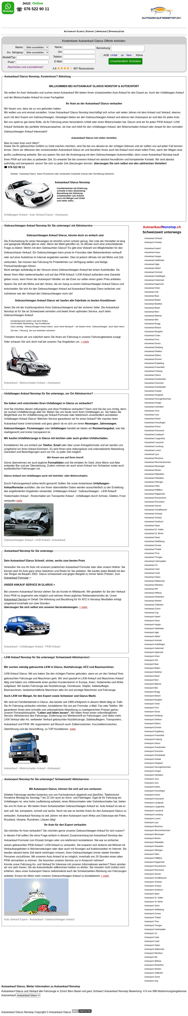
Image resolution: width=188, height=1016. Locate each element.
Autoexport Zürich (152, 977)
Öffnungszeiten (116, 31)
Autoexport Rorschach (154, 870)
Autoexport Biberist (152, 684)
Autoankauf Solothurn (153, 521)
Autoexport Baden (152, 668)
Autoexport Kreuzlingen (154, 791)
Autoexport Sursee (152, 913)
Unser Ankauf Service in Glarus (28, 584)
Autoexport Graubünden (155, 747)
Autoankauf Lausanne (154, 442)
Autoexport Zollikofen (153, 973)
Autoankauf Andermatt (154, 280)
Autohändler (107, 269)
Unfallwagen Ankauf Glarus (20, 418)
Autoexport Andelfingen (154, 644)
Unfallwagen (83, 496)
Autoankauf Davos (152, 343)
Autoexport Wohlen (152, 969)
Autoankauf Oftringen (153, 482)
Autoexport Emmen (152, 727)
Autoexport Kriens (152, 795)
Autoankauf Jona (151, 411)
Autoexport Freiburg (153, 739)
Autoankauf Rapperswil (154, 494)
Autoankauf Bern (151, 312)
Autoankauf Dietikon (153, 351)
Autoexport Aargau (152, 624)
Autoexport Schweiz (153, 242)
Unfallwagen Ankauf (172, 92)
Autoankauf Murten (152, 470)
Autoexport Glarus (152, 743)
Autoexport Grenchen (153, 751)
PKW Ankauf (164, 122)
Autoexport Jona (151, 779)
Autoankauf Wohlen (153, 601)
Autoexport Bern (151, 680)
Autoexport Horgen (152, 771)
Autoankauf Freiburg (153, 371)
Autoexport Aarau (152, 620)
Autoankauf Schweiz (153, 238)
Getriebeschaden (103, 801)
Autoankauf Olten (152, 486)
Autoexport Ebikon (152, 723)
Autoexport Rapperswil (154, 862)
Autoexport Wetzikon (153, 953)
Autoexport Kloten (152, 787)
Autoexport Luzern (152, 818)
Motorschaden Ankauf (26, 97)
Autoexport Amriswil (153, 640)
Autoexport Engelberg (154, 731)
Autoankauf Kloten (152, 419)
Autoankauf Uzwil (152, 573)
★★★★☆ (65, 68)
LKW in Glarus (53, 667)
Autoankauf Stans (152, 537)
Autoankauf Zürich (152, 609)
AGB (106, 55)
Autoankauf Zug (151, 613)
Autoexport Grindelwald (154, 755)
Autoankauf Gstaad (152, 391)
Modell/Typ (26, 57)
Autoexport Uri (150, 933)
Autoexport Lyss (151, 822)
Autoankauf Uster (152, 569)
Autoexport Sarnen (152, 874)
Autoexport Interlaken (153, 775)
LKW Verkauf (11, 719)
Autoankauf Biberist (153, 316)
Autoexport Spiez (151, 894)
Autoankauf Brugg (152, 324)
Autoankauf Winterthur (154, 597)
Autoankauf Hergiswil (153, 395)
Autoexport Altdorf (152, 636)
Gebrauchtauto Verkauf (17, 252)
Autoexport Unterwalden (155, 929)
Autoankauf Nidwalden (154, 474)
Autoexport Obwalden (153, 846)
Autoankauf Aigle (151, 264)
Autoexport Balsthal (153, 672)
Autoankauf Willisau (153, 593)
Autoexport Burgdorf (153, 700)
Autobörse (27, 257)
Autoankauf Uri (150, 565)
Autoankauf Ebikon (152, 355)
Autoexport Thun (151, 921)
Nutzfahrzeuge (57, 686)
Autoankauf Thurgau (153, 557)
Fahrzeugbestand (101, 337)
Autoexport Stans (152, 905)
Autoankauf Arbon (152, 288)
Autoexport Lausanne (153, 810)
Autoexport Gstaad (152, 759)
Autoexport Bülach (152, 696)
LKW (14, 695)
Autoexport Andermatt (154, 648)
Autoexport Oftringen (153, 850)
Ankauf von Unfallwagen (26, 475)
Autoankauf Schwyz (153, 517)
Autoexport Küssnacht (154, 799)
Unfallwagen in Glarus (60, 403)
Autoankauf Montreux (153, 458)
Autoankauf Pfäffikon (153, 490)
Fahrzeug (43, 262)
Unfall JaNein (127, 55)
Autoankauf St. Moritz (153, 533)
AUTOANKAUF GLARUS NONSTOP (95, 86)
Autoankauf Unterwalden (155, 561)
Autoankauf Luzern (152, 450)
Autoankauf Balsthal (153, 304)
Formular (82, 705)
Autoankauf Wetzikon (153, 585)
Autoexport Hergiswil (153, 763)
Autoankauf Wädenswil (154, 581)
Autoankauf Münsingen (154, 466)
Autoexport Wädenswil (154, 949)
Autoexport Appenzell (153, 652)
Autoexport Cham (152, 704)
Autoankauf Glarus (74, 31)
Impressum (101, 31)
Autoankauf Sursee (152, 545)
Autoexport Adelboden (154, 628)
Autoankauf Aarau (152, 252)
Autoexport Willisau (152, 961)
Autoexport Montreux (153, 826)
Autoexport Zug (151, 981)
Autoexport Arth (151, 660)
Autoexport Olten (151, 854)
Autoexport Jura (151, 783)
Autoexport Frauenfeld (154, 735)
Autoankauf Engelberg (154, 363)
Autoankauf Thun (151, 553)
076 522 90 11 (16, 167)
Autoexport (141, 117)
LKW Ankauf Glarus (15, 673)
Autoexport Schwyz (152, 886)
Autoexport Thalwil (152, 917)
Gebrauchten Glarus (54, 247)
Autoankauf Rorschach (154, 502)
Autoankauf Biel (151, 320)
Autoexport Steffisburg (154, 909)
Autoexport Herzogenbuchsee (157, 767)
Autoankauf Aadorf (152, 248)
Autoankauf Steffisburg (154, 541)
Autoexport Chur (151, 708)
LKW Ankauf (83, 274)
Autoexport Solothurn (153, 890)
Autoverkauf (20, 995)
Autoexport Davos (152, 711)
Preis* (28, 62)
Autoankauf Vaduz (152, 577)
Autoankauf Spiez (152, 525)
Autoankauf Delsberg (153, 347)
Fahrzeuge (37, 686)
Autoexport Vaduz (152, 945)
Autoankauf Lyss (151, 454)
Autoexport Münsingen (154, 834)
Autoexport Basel (151, 676)
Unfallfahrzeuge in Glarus (34, 438)
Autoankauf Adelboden (154, 260)
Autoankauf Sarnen (152, 506)
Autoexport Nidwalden (154, 842)
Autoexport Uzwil (151, 941)
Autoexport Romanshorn (155, 866)
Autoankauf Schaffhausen (155, 510)
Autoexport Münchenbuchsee (157, 830)
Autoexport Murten (152, 838)
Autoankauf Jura (151, 415)
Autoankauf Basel (152, 308)
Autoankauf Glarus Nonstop (72, 112)
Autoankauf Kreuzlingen (154, 422)
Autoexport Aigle (151, 632)
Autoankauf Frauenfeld (154, 367)
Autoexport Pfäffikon (153, 858)
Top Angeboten (66, 341)
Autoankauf (67, 92)
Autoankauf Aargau (152, 256)
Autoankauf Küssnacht (154, 430)
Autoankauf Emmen (153, 359)
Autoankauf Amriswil (153, 272)
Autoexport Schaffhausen (155, 878)
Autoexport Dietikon (153, 719)
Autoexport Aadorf (152, 616)
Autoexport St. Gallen (153, 898)
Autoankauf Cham (152, 335)
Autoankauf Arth (151, 292)
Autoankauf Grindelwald (154, 387)
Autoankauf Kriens (152, 426)
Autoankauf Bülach (152, 327)
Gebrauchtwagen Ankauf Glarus (47, 235)
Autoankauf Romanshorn (155, 498)
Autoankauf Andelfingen (154, 276)
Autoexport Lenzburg (153, 814)
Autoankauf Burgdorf (153, 331)
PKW (14, 159)
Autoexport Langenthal (154, 807)
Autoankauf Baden (152, 300)
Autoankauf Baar (151, 296)
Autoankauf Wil (151, 589)
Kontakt (90, 31)
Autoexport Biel (151, 688)
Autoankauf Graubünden (155, 379)
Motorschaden (113, 122)
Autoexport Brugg (152, 692)
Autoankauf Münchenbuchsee (157, 462)
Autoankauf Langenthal (154, 438)
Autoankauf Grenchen (154, 383)
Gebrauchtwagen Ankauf (100, 117)
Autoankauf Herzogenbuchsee (157, 399)
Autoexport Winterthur (154, 965)
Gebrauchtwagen (44, 117)
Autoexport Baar (151, 664)
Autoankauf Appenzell (154, 284)
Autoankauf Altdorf (152, 268)
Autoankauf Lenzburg (153, 446)
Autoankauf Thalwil (152, 549)
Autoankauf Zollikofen (153, 605)
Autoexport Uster (151, 937)
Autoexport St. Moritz (153, 902)
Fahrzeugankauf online (25, 483)
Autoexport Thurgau (153, 925)
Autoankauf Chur (151, 339)
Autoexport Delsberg (153, 715)
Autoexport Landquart (153, 803)
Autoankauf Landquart (154, 434)
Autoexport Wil (150, 957)
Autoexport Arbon (152, 656)
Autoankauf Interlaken (154, 407)
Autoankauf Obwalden (154, 478)
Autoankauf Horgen (152, 403)
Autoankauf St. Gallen (154, 529)
